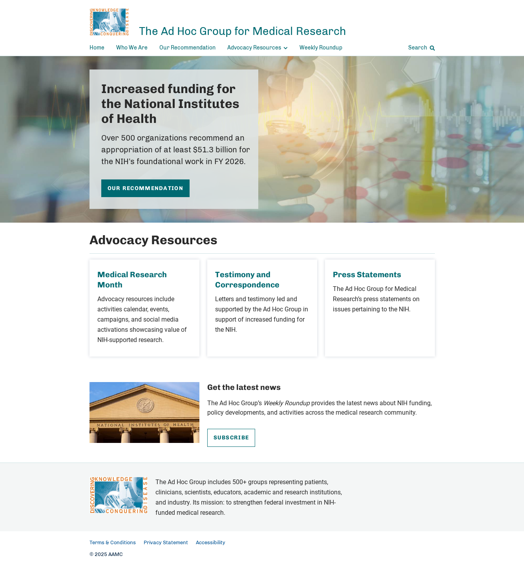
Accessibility (210, 542)
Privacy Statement (166, 542)
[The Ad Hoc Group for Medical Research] (217, 22)
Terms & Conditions (112, 542)
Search (421, 48)
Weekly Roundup (320, 48)
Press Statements (367, 274)
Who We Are (132, 48)
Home (96, 48)
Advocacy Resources (257, 48)
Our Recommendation (187, 48)
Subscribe (231, 437)
